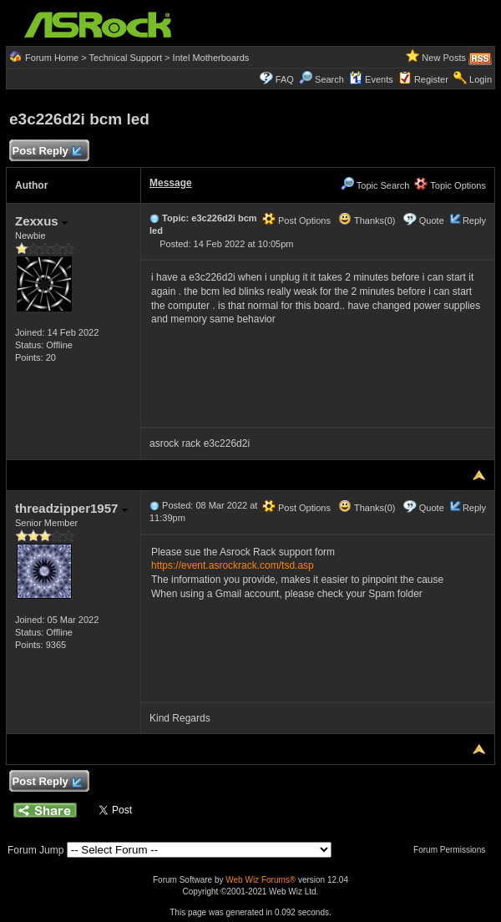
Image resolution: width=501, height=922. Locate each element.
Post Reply (46, 151)
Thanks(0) (366, 220)
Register (431, 79)
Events (371, 79)
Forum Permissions (453, 849)
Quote (431, 220)
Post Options (296, 220)
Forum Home (51, 58)
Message (170, 183)
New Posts (444, 58)
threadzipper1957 (71, 508)
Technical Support (125, 58)
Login (480, 79)
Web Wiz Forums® (260, 879)
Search (329, 79)
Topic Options (450, 185)
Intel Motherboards (211, 58)
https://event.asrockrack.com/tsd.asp (232, 565)
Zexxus (41, 221)
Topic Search (375, 185)
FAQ (285, 79)
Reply (474, 220)
